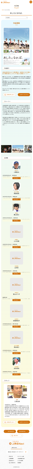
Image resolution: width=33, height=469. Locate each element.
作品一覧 (11, 456)
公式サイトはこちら (24, 94)
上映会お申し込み (10, 94)
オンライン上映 (21, 456)
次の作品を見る (22, 431)
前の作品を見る (11, 431)
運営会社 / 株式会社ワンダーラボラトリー (16, 451)
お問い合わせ (14, 447)
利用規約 (19, 462)
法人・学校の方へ (12, 462)
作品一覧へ (16, 435)
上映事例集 (11, 458)
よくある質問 (20, 460)
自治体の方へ (11, 460)
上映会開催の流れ (21, 458)
